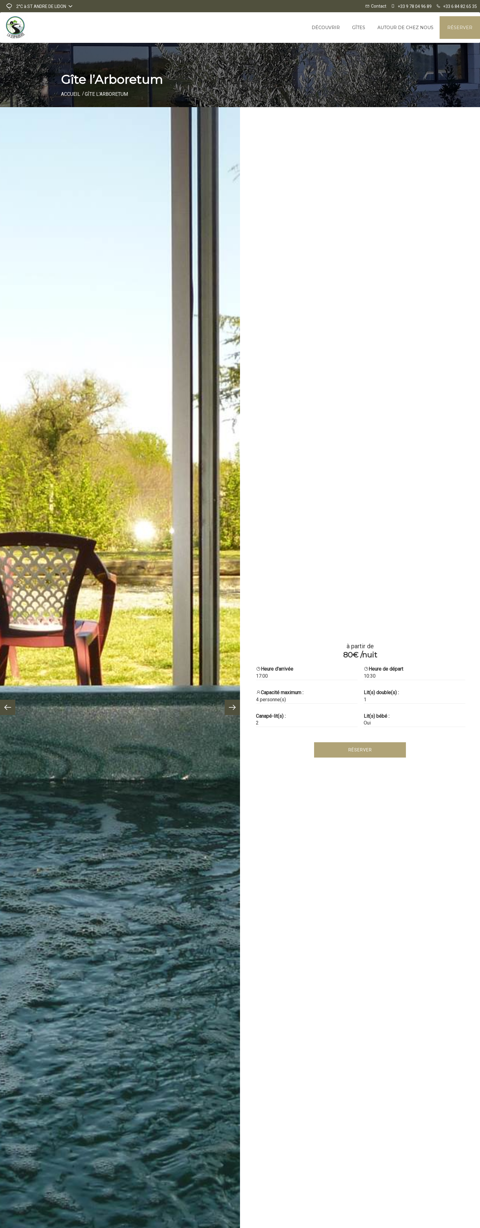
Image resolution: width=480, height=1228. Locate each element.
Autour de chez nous (405, 27)
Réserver (459, 27)
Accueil (70, 94)
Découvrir (326, 27)
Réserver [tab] (360, 749)
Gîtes (358, 27)
